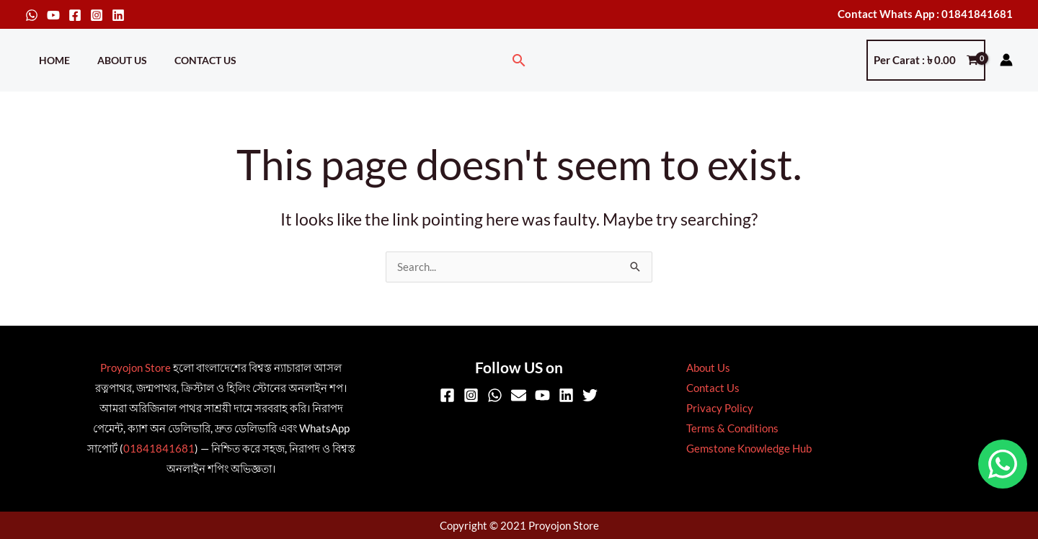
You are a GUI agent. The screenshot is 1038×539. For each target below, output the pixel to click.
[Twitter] (590, 396)
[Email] (518, 396)
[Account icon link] (1006, 59)
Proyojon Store (135, 368)
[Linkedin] (118, 15)
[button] (519, 60)
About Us (111, 60)
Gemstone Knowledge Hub (745, 448)
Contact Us (187, 60)
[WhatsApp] (31, 15)
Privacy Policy (716, 408)
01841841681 (159, 448)
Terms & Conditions (729, 428)
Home (50, 60)
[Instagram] (96, 15)
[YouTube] (53, 15)
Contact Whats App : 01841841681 (925, 13)
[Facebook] (74, 15)
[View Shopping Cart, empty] (926, 60)
